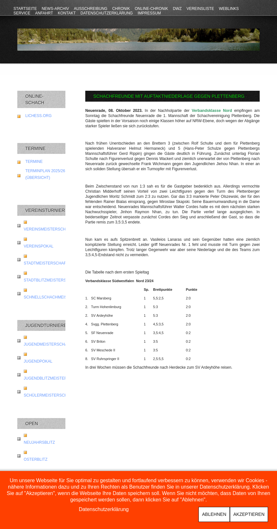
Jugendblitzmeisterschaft (53, 378)
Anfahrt (44, 13)
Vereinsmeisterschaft (48, 229)
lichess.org (38, 115)
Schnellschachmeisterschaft (57, 297)
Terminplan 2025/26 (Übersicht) (45, 174)
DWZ (177, 8)
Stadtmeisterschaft (46, 263)
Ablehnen (214, 514)
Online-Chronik (151, 8)
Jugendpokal (38, 361)
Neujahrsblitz (39, 442)
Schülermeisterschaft (49, 395)
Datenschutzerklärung (106, 13)
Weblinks (229, 8)
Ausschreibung (90, 8)
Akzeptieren (248, 514)
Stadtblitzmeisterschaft (51, 280)
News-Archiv (55, 8)
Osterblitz (35, 459)
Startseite (25, 8)
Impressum (149, 13)
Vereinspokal (39, 246)
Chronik (121, 8)
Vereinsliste (200, 8)
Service (21, 13)
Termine (34, 161)
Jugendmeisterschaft (48, 344)
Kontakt (67, 13)
